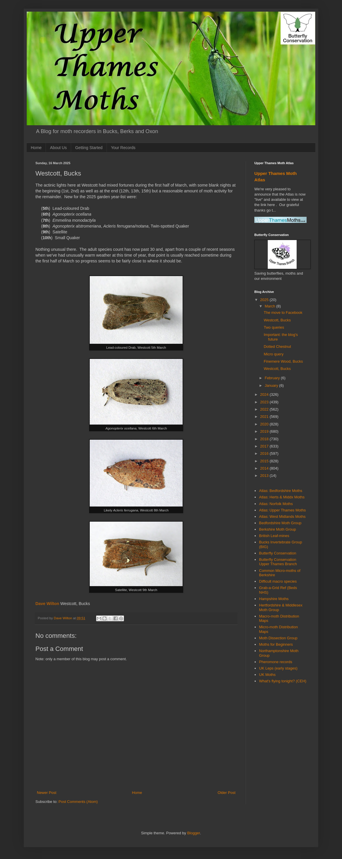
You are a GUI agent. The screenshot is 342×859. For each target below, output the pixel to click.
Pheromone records (275, 662)
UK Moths (267, 674)
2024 (265, 394)
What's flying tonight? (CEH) (282, 681)
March (270, 306)
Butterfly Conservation (277, 553)
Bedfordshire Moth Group (280, 523)
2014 (265, 468)
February (273, 378)
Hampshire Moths (274, 599)
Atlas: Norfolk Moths (276, 504)
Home (36, 147)
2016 (265, 453)
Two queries (274, 327)
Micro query (273, 354)
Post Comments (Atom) (78, 801)
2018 (265, 439)
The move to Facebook (283, 312)
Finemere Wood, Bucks (283, 361)
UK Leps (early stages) (278, 668)
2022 (265, 409)
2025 (265, 300)
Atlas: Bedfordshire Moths (280, 490)
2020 (265, 424)
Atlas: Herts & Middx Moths (282, 497)
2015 (265, 461)
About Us (58, 147)
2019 (265, 431)
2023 (265, 402)
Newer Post (46, 792)
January (272, 385)
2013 (265, 475)
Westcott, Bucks (277, 320)
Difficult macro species (278, 581)
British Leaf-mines (274, 536)
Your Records (123, 147)
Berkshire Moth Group (277, 529)
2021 (265, 416)
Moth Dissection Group (278, 638)
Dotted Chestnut (277, 346)
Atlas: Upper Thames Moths (282, 510)
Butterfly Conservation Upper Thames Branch (278, 561)
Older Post (226, 792)
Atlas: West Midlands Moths (282, 516)
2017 (265, 446)
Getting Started (88, 147)
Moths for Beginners (276, 644)
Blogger (193, 833)
